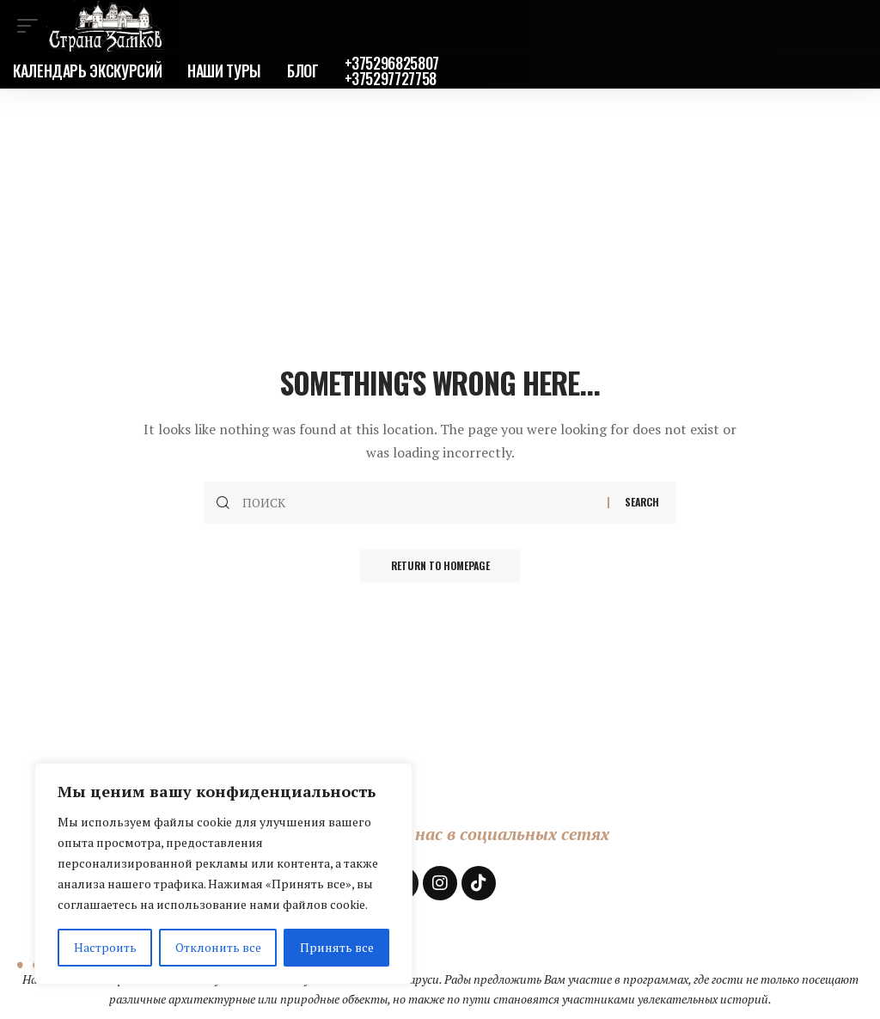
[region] (223, 874)
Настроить (105, 947)
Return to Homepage (440, 566)
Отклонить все (218, 947)
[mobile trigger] (31, 26)
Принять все (337, 947)
